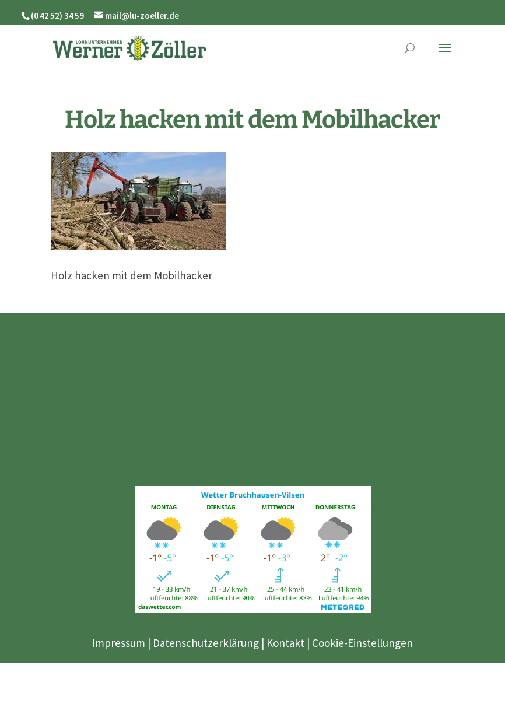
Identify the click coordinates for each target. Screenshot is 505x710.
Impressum (118, 643)
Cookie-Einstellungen (362, 643)
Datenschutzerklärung (206, 643)
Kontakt (285, 643)
